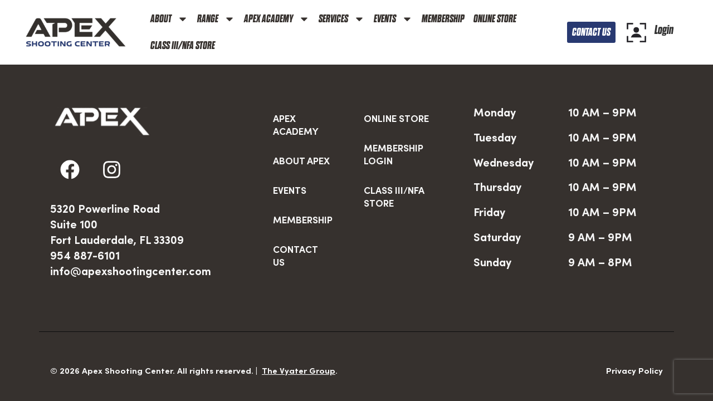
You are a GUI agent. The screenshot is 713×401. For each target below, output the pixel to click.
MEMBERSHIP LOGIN (393, 129)
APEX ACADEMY (277, 19)
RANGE (216, 19)
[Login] (636, 32)
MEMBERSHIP (443, 19)
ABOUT (169, 19)
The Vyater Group (298, 346)
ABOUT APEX (301, 136)
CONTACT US (295, 231)
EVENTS (393, 19)
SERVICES (342, 19)
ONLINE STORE (494, 19)
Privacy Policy (634, 346)
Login (664, 30)
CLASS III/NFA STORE (182, 45)
